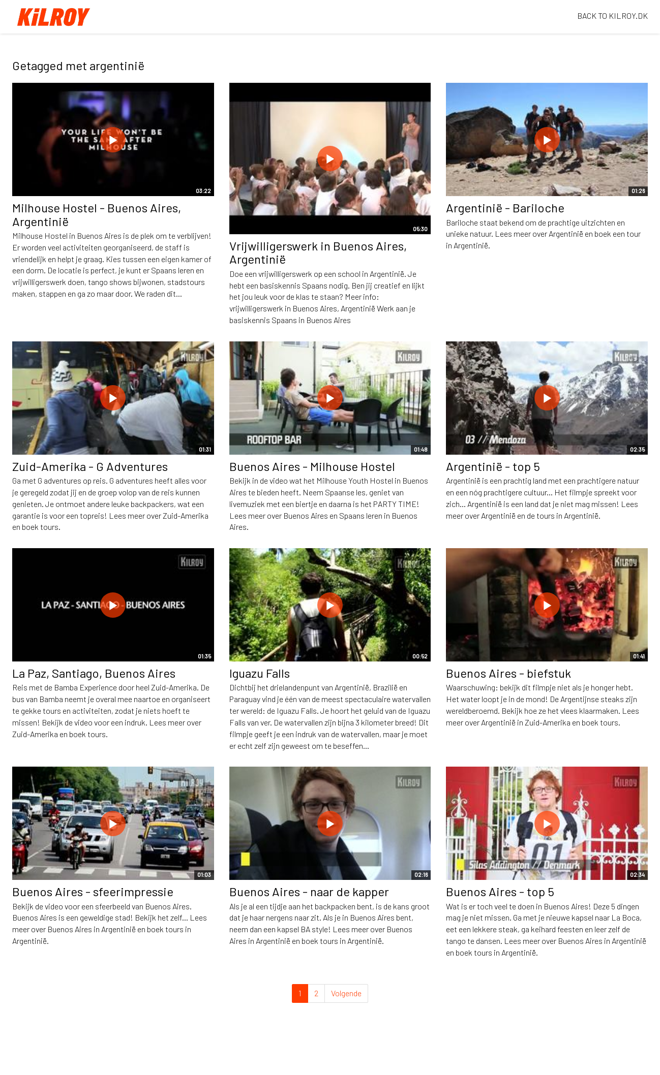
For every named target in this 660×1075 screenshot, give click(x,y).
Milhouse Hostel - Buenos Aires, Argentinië (96, 214)
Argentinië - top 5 (493, 466)
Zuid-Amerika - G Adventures (90, 466)
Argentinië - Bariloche (505, 207)
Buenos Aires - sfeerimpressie (92, 891)
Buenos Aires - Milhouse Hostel (312, 466)
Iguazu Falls (259, 673)
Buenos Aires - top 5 (500, 891)
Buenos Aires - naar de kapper (309, 891)
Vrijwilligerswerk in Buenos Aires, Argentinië (318, 252)
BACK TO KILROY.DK (612, 15)
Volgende (346, 993)
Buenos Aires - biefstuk (508, 673)
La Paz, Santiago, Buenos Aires (93, 673)
